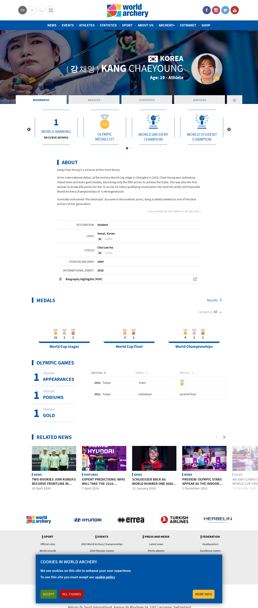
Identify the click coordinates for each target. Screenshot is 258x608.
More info (203, 594)
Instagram (216, 10)
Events (68, 25)
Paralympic (41, 10)
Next (229, 130)
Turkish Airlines (174, 519)
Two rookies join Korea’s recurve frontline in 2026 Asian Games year (54, 483)
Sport (127, 25)
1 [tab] (127, 148)
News (52, 25)
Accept (48, 594)
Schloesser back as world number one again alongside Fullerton (153, 483)
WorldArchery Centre (50, 10)
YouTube (234, 10)
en (23, 10)
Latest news (156, 544)
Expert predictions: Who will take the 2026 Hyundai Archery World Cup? (103, 485)
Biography (41, 100)
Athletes (87, 25)
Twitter (225, 10)
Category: (205, 311)
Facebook (206, 10)
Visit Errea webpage (131, 519)
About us (145, 25)
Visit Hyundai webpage (87, 519)
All (215, 311)
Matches (199, 100)
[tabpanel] (56, 127)
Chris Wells (174, 211)
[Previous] (216, 437)
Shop (205, 25)
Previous (29, 130)
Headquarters (210, 544)
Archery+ (167, 25)
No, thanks (71, 594)
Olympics (32, 10)
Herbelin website (218, 519)
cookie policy (105, 577)
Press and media (157, 536)
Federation (211, 536)
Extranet (188, 25)
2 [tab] (131, 148)
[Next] (224, 437)
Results (94, 100)
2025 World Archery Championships (102, 544)
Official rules (47, 544)
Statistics (108, 25)
